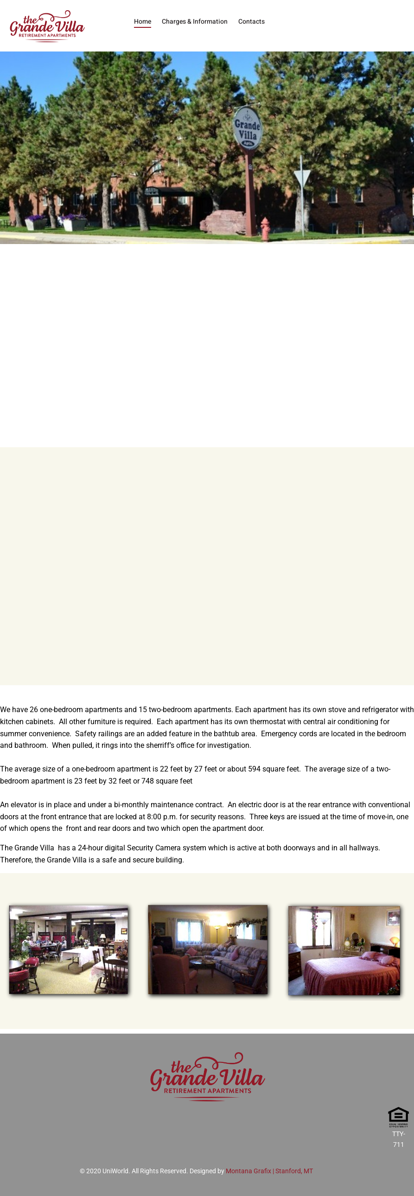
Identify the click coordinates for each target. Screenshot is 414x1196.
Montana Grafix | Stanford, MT (269, 1171)
